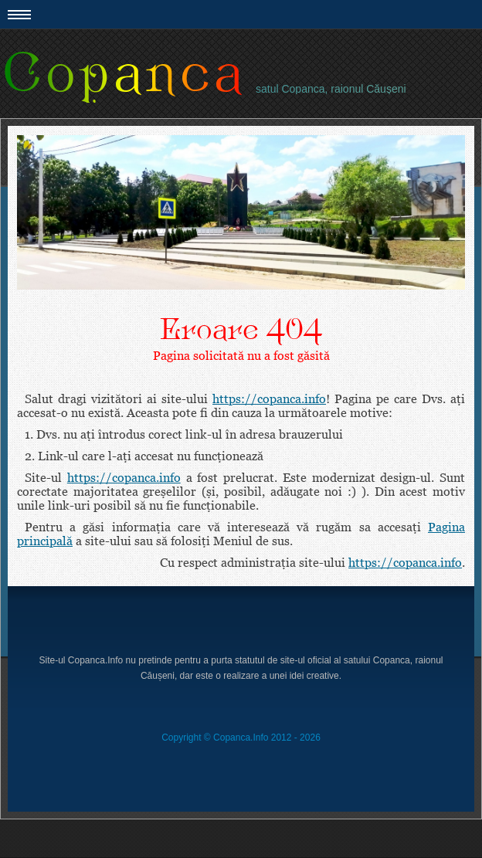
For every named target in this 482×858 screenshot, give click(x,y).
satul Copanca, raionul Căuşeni (331, 88)
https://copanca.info (269, 398)
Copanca (124, 74)
